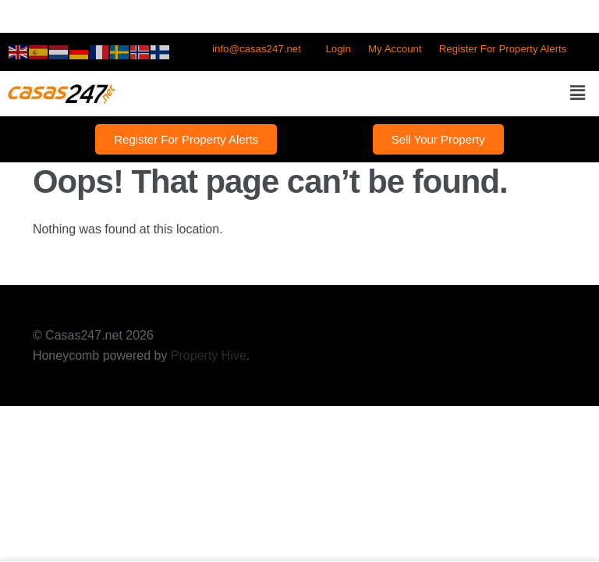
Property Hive (208, 355)
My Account (395, 49)
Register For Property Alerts (503, 49)
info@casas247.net (256, 49)
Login (337, 49)
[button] (578, 93)
